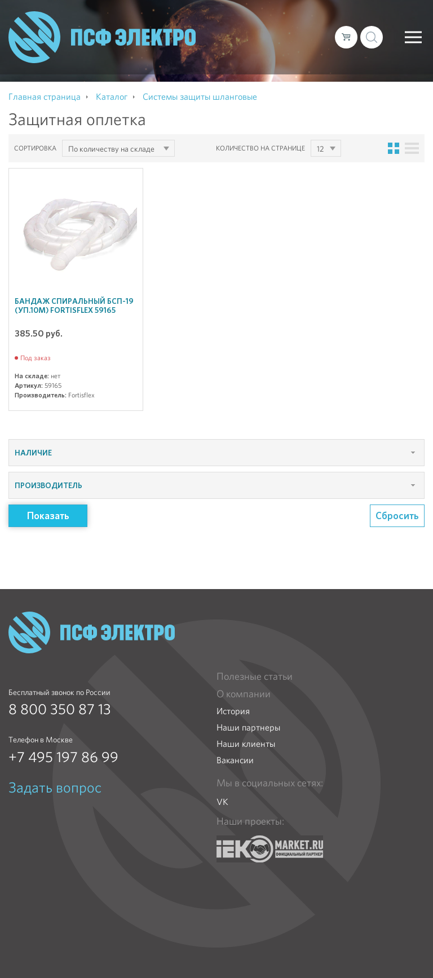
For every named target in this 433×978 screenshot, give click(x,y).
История (233, 711)
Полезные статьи (254, 676)
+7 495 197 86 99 (63, 757)
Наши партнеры (248, 727)
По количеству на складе (111, 149)
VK (222, 801)
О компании (243, 694)
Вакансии (235, 760)
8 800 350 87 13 (59, 709)
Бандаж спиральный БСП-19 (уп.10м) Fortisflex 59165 (74, 305)
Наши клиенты (245, 743)
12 (320, 149)
